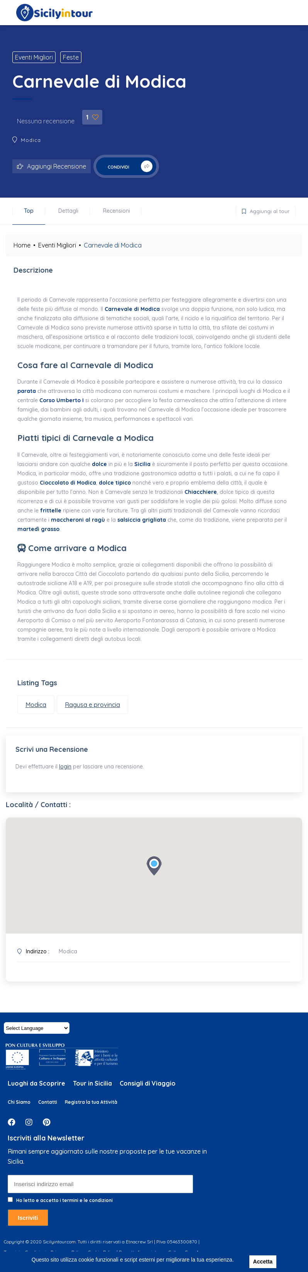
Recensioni (116, 210)
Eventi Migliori (34, 57)
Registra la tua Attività (91, 1106)
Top (29, 210)
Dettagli (68, 210)
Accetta (263, 1261)
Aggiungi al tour (262, 209)
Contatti (47, 1106)
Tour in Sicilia (92, 1087)
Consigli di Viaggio (148, 1087)
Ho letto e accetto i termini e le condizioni (64, 1204)
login (67, 768)
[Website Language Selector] (36, 1032)
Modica (31, 140)
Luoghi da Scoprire (36, 1087)
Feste (71, 57)
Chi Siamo (19, 1106)
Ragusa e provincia (92, 705)
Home (22, 245)
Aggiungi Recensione (51, 166)
